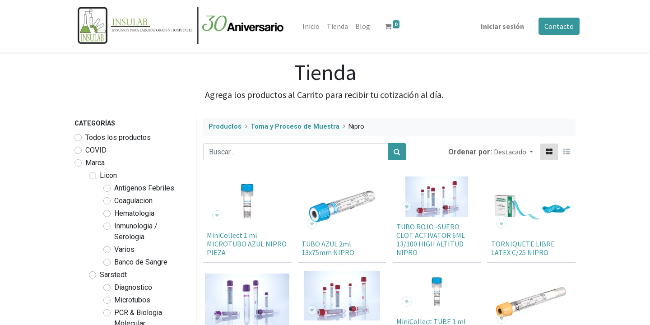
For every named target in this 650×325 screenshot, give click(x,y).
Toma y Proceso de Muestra (295, 126)
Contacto (555, 26)
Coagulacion (133, 200)
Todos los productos (118, 137)
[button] (513, 152)
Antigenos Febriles (144, 188)
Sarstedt (113, 274)
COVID (96, 150)
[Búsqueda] (397, 151)
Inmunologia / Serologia (136, 231)
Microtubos (132, 300)
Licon (108, 175)
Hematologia (134, 213)
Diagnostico (133, 287)
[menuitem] (314, 26)
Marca (95, 162)
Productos (225, 126)
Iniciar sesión (498, 26)
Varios (124, 249)
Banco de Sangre (140, 262)
